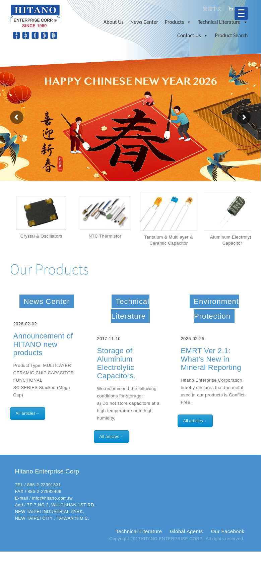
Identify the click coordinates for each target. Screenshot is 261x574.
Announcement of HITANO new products (43, 344)
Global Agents (186, 531)
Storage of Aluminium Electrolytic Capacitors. (116, 363)
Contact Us (192, 35)
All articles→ (28, 413)
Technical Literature (223, 22)
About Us (114, 22)
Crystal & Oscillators (42, 236)
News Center (144, 22)
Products (178, 22)
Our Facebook (228, 531)
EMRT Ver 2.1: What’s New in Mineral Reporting (211, 359)
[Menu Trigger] (241, 13)
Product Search (231, 35)
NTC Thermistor (105, 236)
